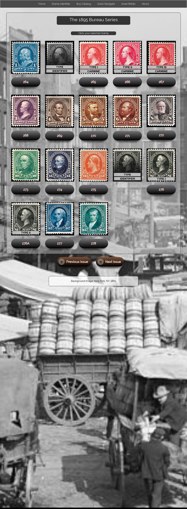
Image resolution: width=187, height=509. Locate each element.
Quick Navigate (106, 3)
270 (93, 136)
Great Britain (128, 3)
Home (41, 3)
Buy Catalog (83, 3)
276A (25, 243)
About (145, 3)
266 (127, 82)
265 (93, 82)
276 (161, 189)
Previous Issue (73, 262)
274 (59, 189)
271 (127, 136)
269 (59, 136)
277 (59, 243)
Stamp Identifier (61, 3)
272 (161, 135)
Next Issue (109, 262)
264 (25, 82)
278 (93, 243)
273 (25, 189)
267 (161, 82)
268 (25, 135)
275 (93, 189)
